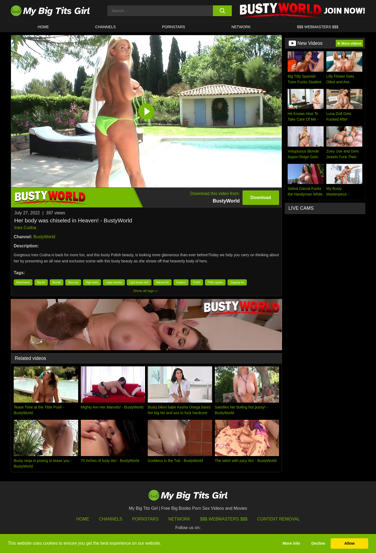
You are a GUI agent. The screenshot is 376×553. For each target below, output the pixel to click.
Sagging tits (237, 282)
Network (241, 27)
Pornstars (173, 27)
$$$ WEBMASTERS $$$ (317, 27)
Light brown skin (139, 282)
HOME (43, 27)
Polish (196, 282)
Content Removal (278, 519)
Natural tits (162, 282)
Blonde (56, 282)
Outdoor (181, 282)
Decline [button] (318, 543)
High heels (92, 282)
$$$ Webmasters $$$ (223, 519)
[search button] (222, 10)
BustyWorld (44, 236)
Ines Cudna (25, 227)
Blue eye (73, 282)
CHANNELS (105, 27)
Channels (110, 519)
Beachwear (23, 282)
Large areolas (114, 282)
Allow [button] (349, 543)
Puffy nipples (215, 282)
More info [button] (291, 543)
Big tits (41, 282)
